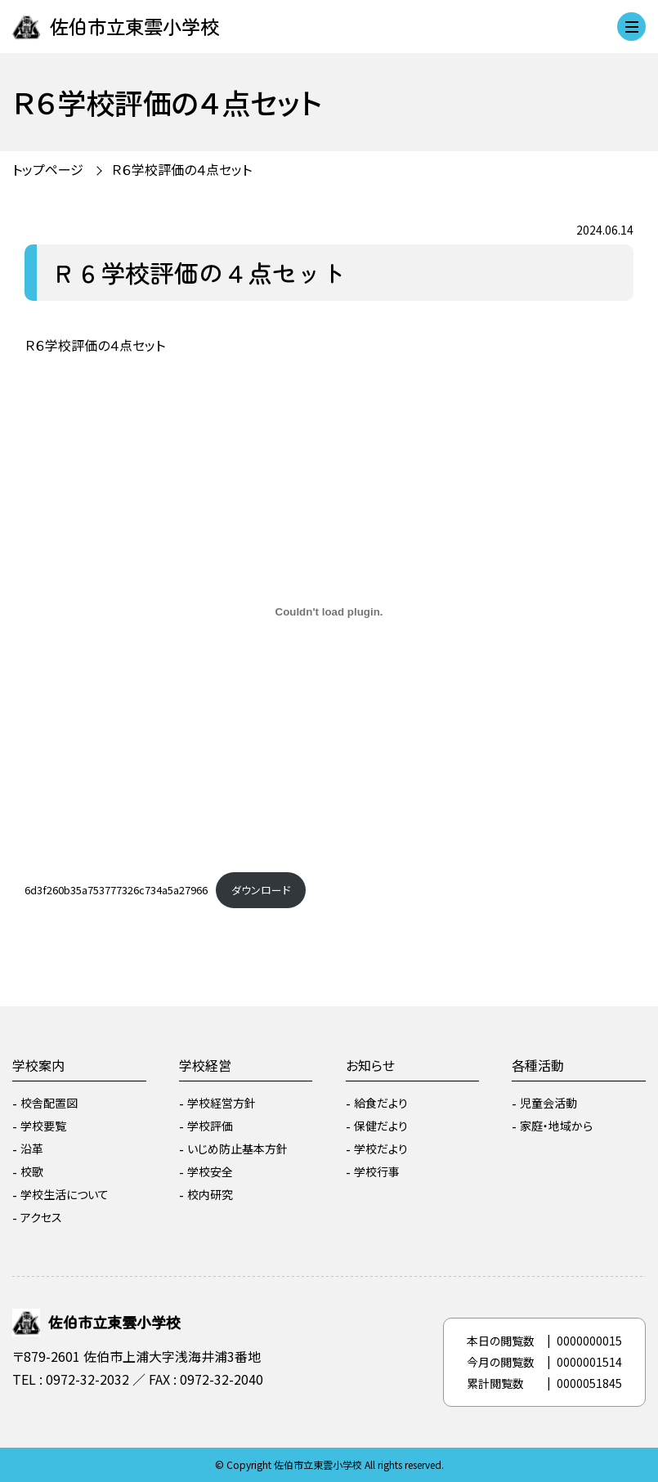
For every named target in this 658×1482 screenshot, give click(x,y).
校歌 (31, 1171)
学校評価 (210, 1125)
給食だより (381, 1103)
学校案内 (38, 1065)
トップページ (47, 169)
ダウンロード (260, 890)
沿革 (31, 1148)
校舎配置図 (49, 1103)
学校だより (381, 1148)
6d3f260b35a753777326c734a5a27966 (116, 890)
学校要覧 (43, 1125)
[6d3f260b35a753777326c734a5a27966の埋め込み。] (329, 611)
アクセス (41, 1217)
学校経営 (205, 1065)
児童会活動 (548, 1103)
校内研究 (210, 1194)
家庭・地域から (556, 1125)
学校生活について (64, 1194)
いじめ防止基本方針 (237, 1148)
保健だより (381, 1125)
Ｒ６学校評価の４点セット (181, 169)
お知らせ (370, 1065)
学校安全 (210, 1171)
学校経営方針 (221, 1103)
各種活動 (538, 1065)
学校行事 (377, 1171)
